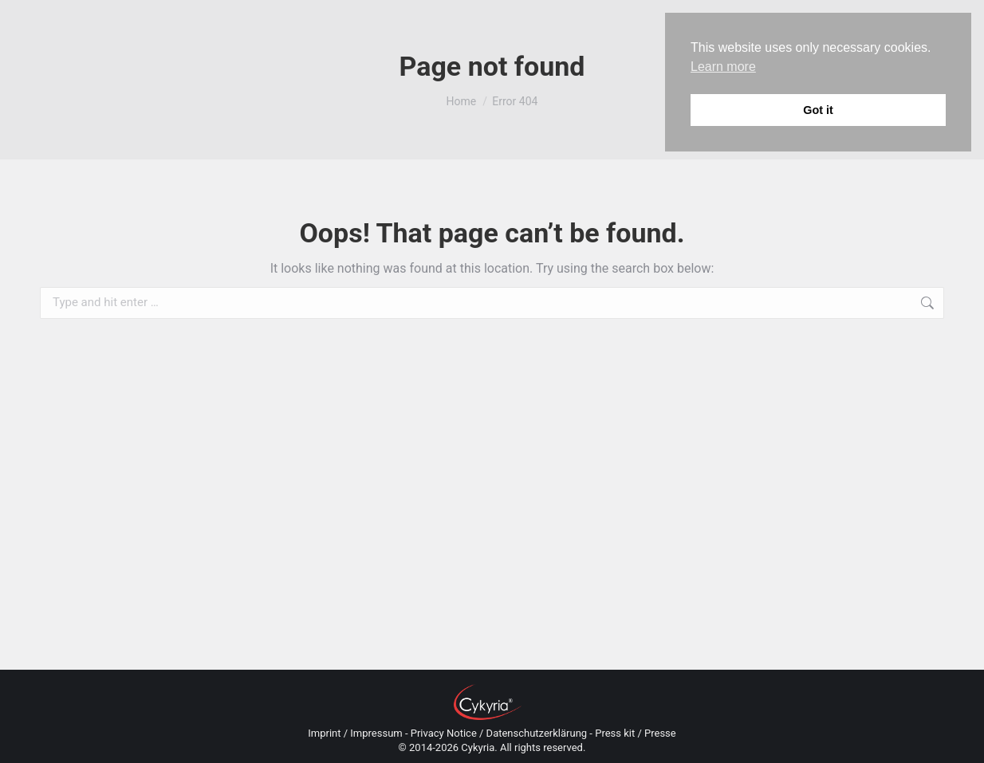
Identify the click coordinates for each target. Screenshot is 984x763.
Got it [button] (818, 110)
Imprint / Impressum (355, 733)
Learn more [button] (723, 66)
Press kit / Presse (635, 733)
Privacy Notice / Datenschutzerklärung (499, 733)
